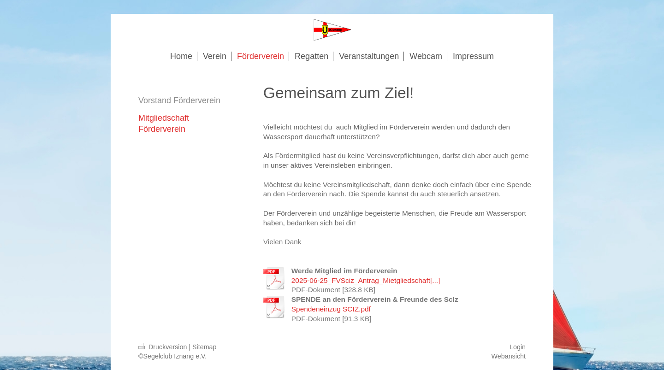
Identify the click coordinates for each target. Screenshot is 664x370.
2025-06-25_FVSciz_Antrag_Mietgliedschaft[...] (365, 280)
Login (518, 347)
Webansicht (509, 356)
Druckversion (163, 347)
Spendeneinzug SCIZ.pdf (331, 309)
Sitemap (204, 347)
